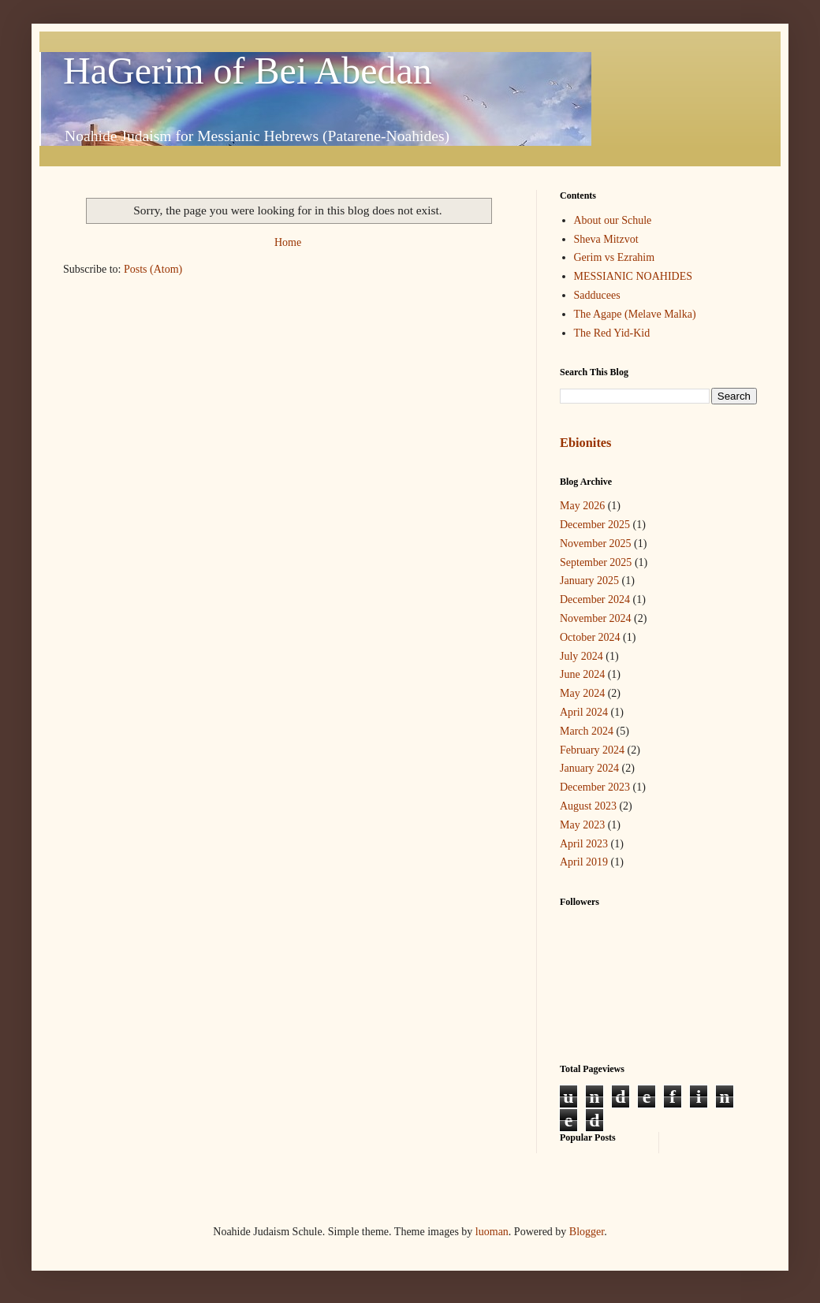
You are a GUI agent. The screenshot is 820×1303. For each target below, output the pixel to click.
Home (287, 242)
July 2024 (581, 656)
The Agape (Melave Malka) (635, 314)
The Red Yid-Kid (612, 333)
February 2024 (592, 750)
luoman (492, 1232)
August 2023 (588, 806)
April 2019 (584, 862)
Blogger (586, 1232)
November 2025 (596, 543)
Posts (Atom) (153, 269)
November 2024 (596, 618)
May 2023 (582, 825)
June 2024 (582, 674)
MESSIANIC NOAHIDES (633, 276)
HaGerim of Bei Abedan (247, 70)
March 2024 (586, 731)
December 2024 (595, 599)
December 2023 (595, 787)
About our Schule (613, 220)
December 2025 (595, 525)
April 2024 (584, 712)
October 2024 (590, 637)
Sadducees (597, 295)
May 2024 (582, 693)
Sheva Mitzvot (606, 239)
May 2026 (582, 506)
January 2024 (589, 768)
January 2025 (589, 580)
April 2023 (584, 844)
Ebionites (585, 442)
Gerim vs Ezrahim (614, 257)
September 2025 (596, 562)
